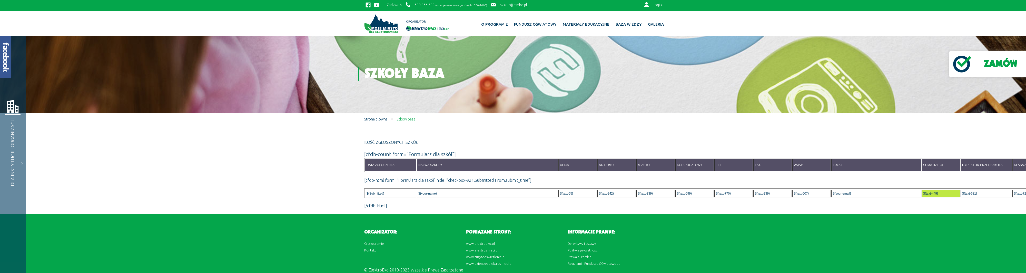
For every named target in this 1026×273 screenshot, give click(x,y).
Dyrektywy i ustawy (582, 243)
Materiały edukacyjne (586, 24)
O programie (494, 24)
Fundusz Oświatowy (535, 24)
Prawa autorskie (579, 257)
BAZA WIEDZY (629, 24)
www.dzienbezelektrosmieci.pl (489, 263)
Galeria (656, 24)
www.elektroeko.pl (480, 243)
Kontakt (370, 250)
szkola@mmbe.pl (513, 5)
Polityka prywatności (583, 250)
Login (657, 5)
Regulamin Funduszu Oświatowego (594, 263)
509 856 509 (425, 5)
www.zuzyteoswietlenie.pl (485, 257)
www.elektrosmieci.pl (482, 250)
